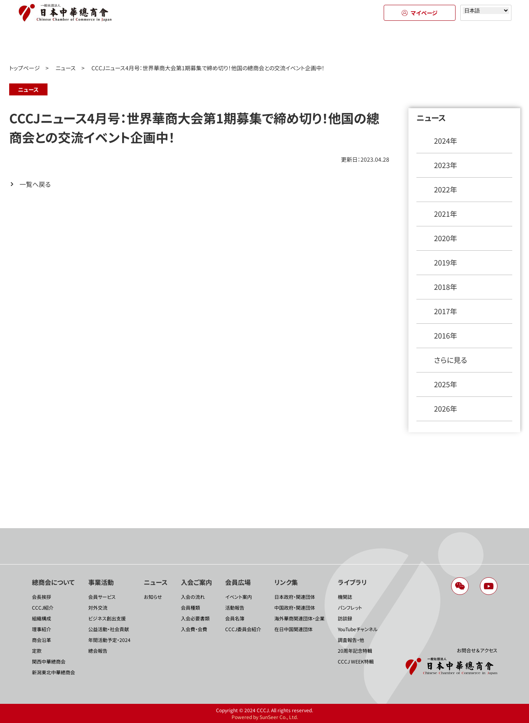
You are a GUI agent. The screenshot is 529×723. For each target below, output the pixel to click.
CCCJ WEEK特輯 (356, 661)
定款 (37, 650)
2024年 (445, 140)
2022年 (445, 189)
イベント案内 (238, 596)
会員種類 (190, 607)
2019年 (445, 262)
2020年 (445, 238)
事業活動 (120, 43)
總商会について (49, 43)
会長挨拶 (41, 596)
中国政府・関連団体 (294, 607)
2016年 (445, 335)
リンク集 (408, 43)
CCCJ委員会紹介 (243, 629)
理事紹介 (41, 629)
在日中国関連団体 (293, 629)
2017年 (445, 311)
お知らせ (153, 596)
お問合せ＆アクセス (477, 650)
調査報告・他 (351, 639)
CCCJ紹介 (42, 607)
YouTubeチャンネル (358, 629)
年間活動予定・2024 (109, 639)
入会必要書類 (195, 618)
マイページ (420, 13)
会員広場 (336, 43)
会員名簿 (234, 618)
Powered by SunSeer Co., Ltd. (265, 716)
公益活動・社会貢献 (108, 629)
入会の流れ (193, 596)
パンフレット (350, 607)
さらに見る (450, 360)
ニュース (192, 43)
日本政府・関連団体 (294, 596)
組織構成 (41, 618)
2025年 (445, 384)
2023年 (445, 165)
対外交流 (97, 607)
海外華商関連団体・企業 (299, 618)
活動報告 (234, 607)
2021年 (445, 213)
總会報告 (97, 650)
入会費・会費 (194, 629)
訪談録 (345, 618)
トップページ (24, 68)
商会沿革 (41, 639)
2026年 (445, 408)
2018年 (445, 286)
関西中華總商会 (48, 661)
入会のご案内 (264, 43)
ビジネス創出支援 (107, 618)
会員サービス (102, 596)
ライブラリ (480, 43)
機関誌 (345, 596)
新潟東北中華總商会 (53, 672)
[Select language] (486, 10)
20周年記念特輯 (355, 650)
